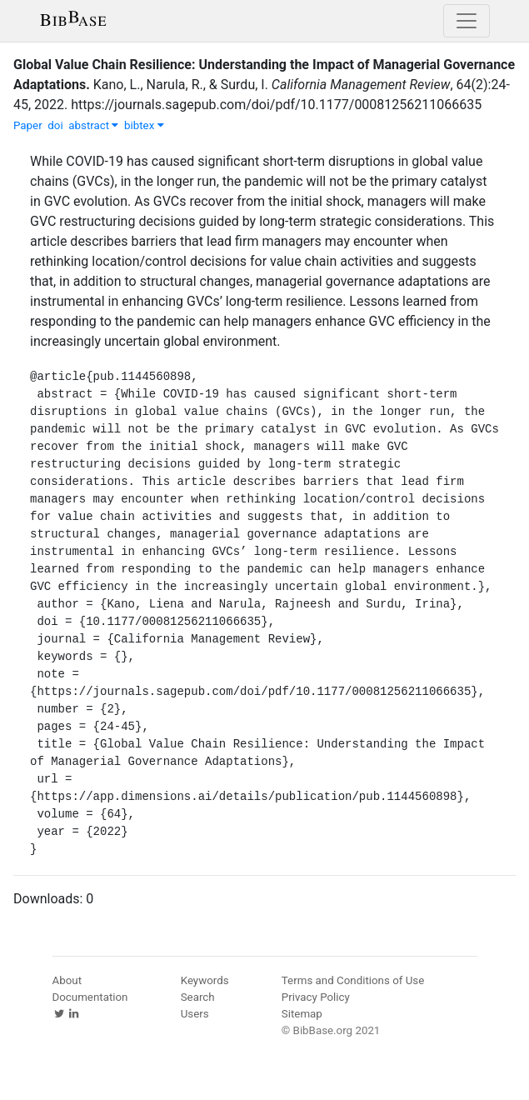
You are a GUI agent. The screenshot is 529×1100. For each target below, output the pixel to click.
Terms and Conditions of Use (353, 980)
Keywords (205, 980)
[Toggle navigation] (466, 21)
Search (198, 997)
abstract (93, 125)
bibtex (144, 125)
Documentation (90, 997)
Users (195, 1014)
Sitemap (302, 1014)
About (67, 980)
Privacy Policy (316, 997)
